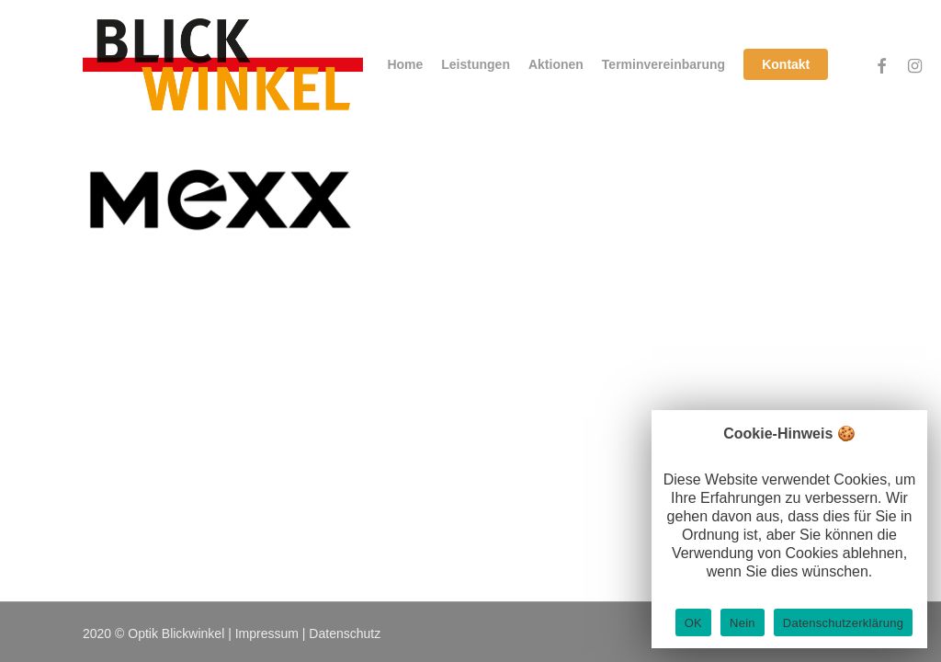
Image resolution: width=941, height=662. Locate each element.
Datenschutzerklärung (843, 623)
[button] (906, 9)
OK (693, 623)
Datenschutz (344, 633)
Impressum (267, 633)
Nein (742, 623)
